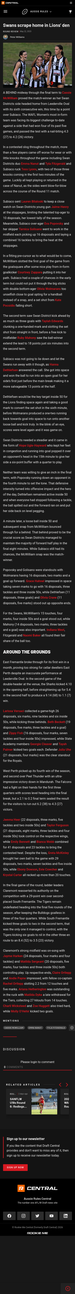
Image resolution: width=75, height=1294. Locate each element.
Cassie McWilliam (14, 1028)
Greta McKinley (58, 853)
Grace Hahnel (35, 581)
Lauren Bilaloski (32, 201)
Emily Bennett (20, 842)
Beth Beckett (56, 722)
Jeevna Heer (11, 820)
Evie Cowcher (48, 869)
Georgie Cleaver (41, 744)
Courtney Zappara (30, 272)
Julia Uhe (64, 749)
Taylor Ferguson (58, 825)
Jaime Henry (60, 207)
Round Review (11, 32)
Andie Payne (17, 978)
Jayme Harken (13, 956)
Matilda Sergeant (32, 961)
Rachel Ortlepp (13, 983)
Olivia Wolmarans (49, 289)
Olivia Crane (48, 597)
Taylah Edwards (52, 321)
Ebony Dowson (27, 869)
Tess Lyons (29, 169)
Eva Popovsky (53, 223)
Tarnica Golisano (30, 229)
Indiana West (55, 630)
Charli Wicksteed (14, 1006)
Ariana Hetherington (32, 989)
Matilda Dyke (33, 995)
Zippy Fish (16, 733)
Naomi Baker (31, 635)
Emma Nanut (30, 163)
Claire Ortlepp (61, 973)
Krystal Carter (12, 875)
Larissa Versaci (13, 711)
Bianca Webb (45, 842)
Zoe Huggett (41, 1006)
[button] (60, 1084)
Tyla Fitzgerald (55, 163)
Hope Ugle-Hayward (32, 445)
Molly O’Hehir (20, 1011)
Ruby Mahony (26, 338)
